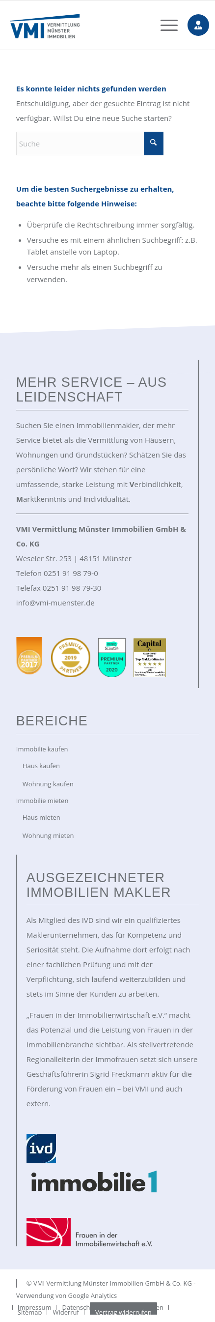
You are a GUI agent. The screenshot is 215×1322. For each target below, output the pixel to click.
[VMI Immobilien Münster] (89, 25)
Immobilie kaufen (42, 749)
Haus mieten (41, 817)
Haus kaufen (41, 765)
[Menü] (164, 25)
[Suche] (89, 144)
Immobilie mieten (42, 800)
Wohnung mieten (48, 835)
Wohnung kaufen (48, 783)
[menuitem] (164, 25)
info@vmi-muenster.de (55, 602)
